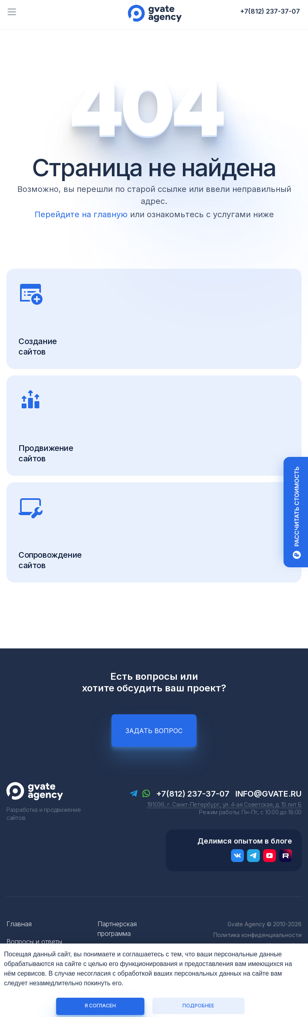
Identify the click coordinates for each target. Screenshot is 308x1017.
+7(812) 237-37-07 (270, 11)
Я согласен (100, 1006)
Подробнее (198, 1006)
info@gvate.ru (268, 794)
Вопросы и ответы (34, 942)
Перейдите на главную (81, 214)
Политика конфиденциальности (257, 934)
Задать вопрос (154, 731)
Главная (19, 924)
